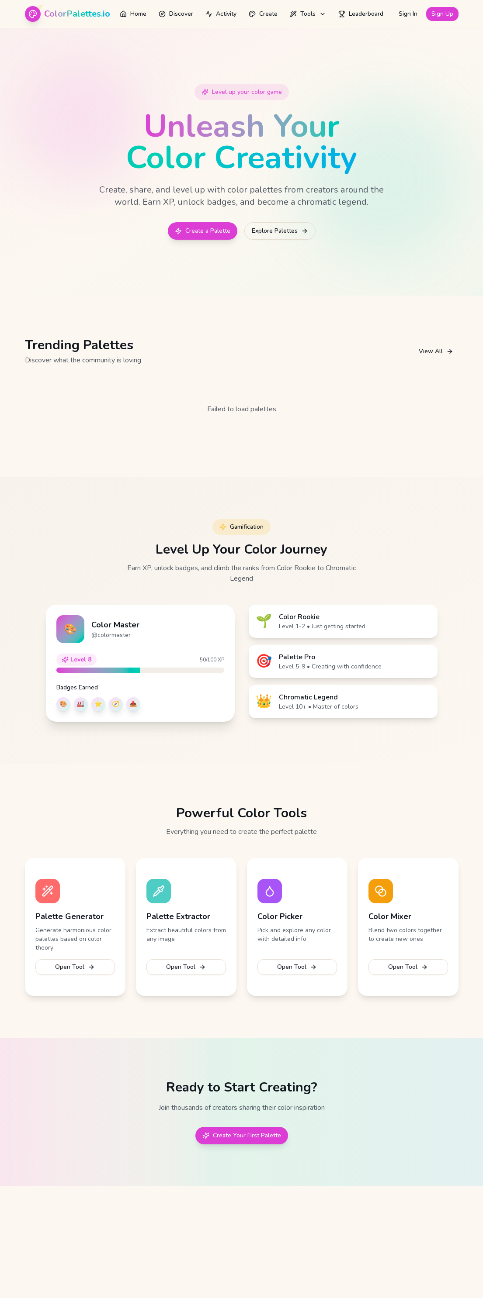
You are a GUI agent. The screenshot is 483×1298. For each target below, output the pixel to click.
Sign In (408, 14)
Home (133, 14)
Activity (220, 14)
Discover (176, 14)
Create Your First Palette (241, 1135)
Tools (308, 14)
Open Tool (75, 967)
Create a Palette (202, 231)
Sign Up (442, 14)
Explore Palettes (280, 231)
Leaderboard (360, 14)
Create (263, 14)
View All (436, 351)
